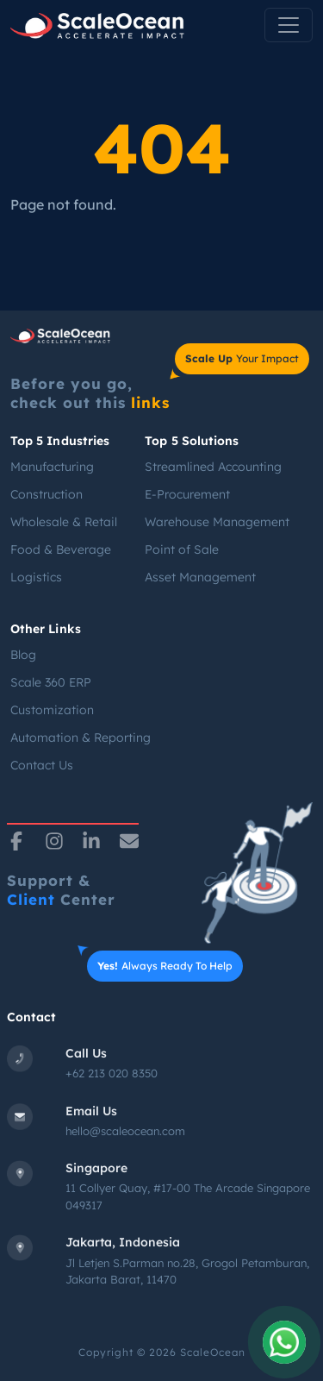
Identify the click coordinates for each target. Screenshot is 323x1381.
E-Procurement (187, 494)
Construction (46, 494)
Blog (23, 654)
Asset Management (200, 577)
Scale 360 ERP (50, 682)
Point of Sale (182, 549)
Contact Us (41, 765)
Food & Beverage (60, 549)
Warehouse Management (217, 522)
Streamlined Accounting (213, 466)
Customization (52, 710)
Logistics (36, 577)
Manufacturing (52, 466)
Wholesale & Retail (63, 522)
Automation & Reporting (80, 737)
